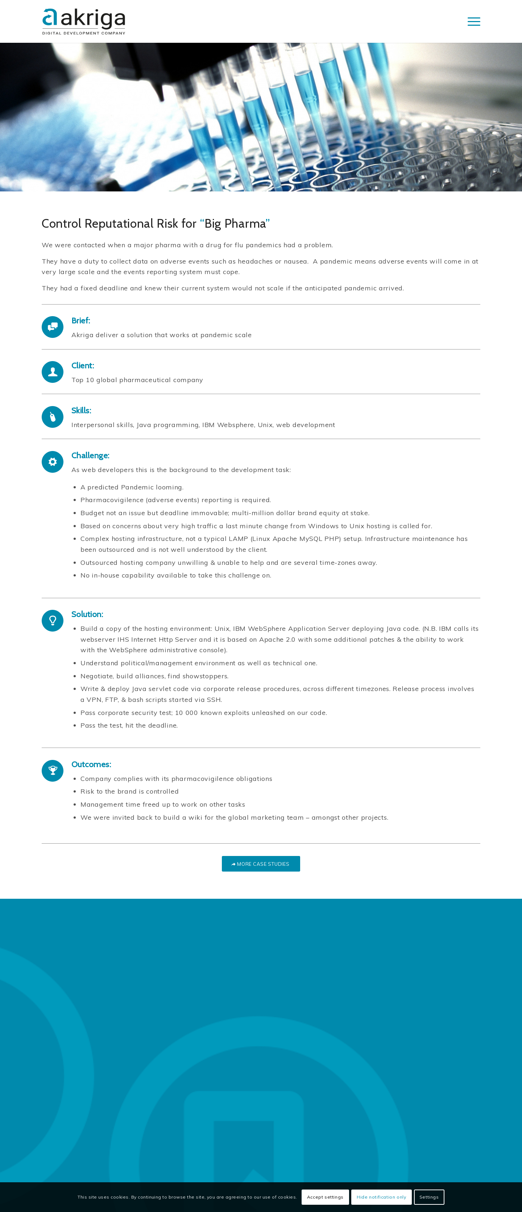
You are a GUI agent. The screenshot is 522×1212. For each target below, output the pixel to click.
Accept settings (325, 1197)
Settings (429, 1197)
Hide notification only (381, 1197)
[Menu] (471, 21)
